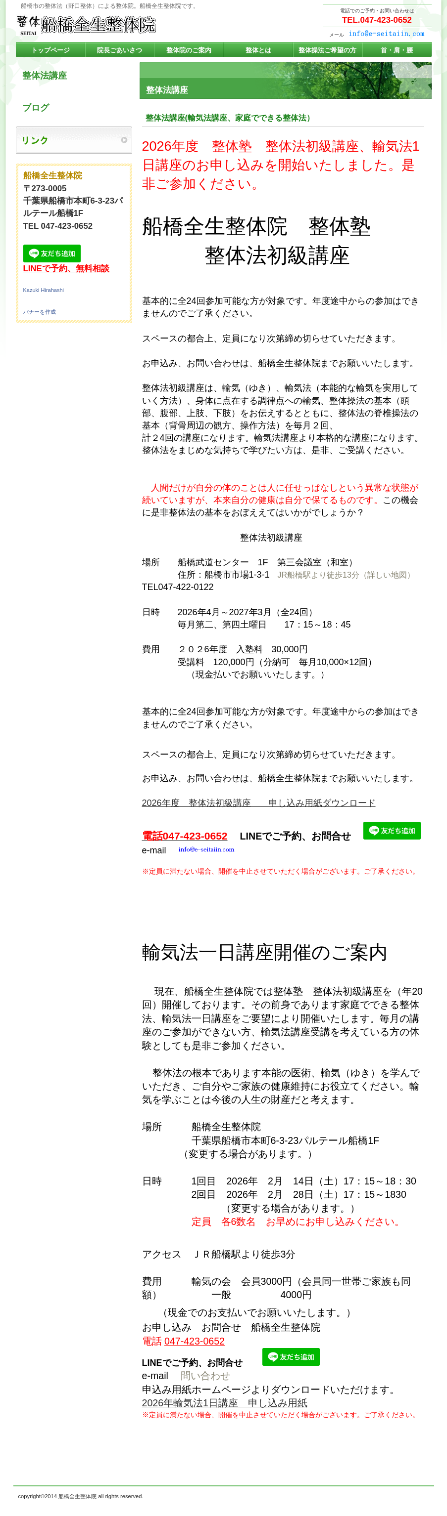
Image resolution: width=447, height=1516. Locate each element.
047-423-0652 (194, 1341)
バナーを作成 (39, 312)
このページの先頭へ (409, 1472)
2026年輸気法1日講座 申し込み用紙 (225, 1402)
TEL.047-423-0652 (377, 20)
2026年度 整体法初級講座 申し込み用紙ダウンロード (259, 803)
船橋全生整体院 (115, 25)
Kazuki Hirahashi (43, 290)
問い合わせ (205, 1375)
